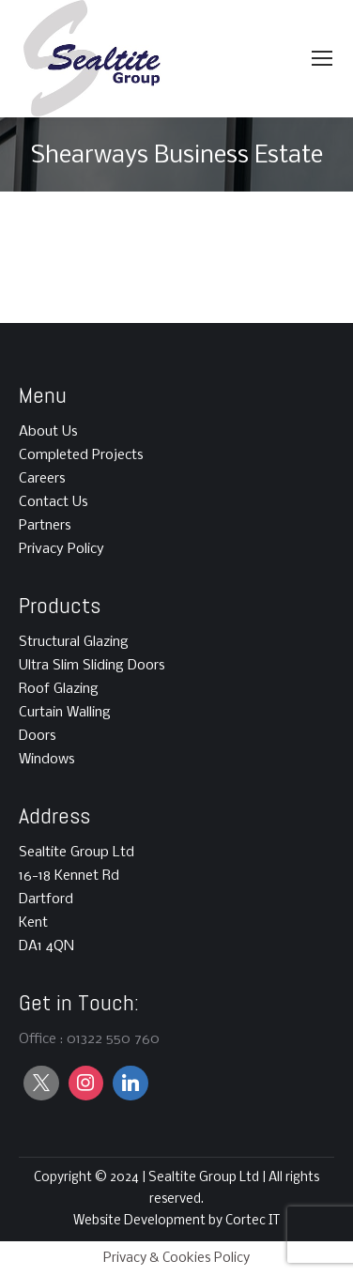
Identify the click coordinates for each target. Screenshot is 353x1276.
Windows (47, 759)
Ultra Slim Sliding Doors (92, 665)
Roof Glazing (59, 689)
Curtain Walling (65, 712)
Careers (42, 478)
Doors (37, 736)
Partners (45, 525)
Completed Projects (81, 455)
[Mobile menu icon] (322, 58)
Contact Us (53, 502)
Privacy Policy (61, 549)
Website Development (140, 1221)
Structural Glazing (74, 642)
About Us (48, 431)
